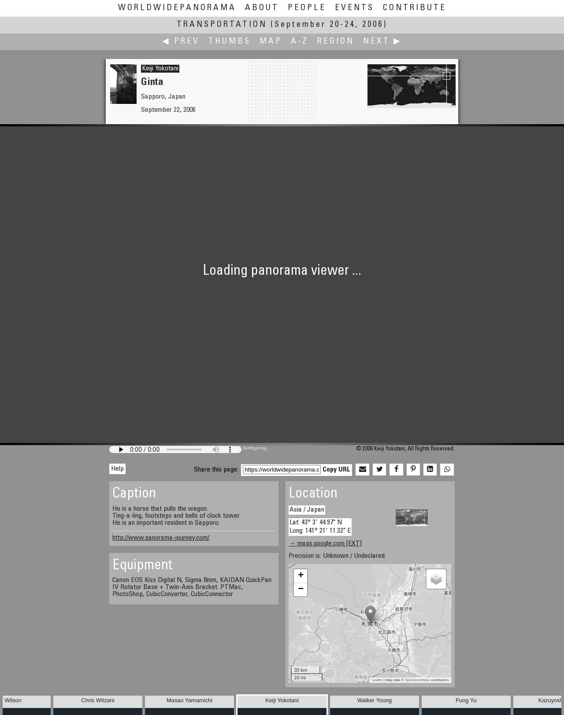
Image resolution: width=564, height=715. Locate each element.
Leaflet (377, 680)
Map (271, 41)
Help (117, 468)
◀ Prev (181, 41)
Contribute (414, 8)
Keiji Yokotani (160, 68)
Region (335, 41)
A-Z (299, 41)
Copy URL (336, 469)
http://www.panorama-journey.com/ (160, 538)
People (307, 8)
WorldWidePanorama (177, 8)
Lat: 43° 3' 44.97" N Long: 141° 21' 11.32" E (320, 526)
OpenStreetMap (416, 680)
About (262, 8)
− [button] (301, 589)
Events (354, 8)
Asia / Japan (306, 509)
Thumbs (229, 41)
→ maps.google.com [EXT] (325, 543)
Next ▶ (382, 41)
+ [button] (301, 575)
